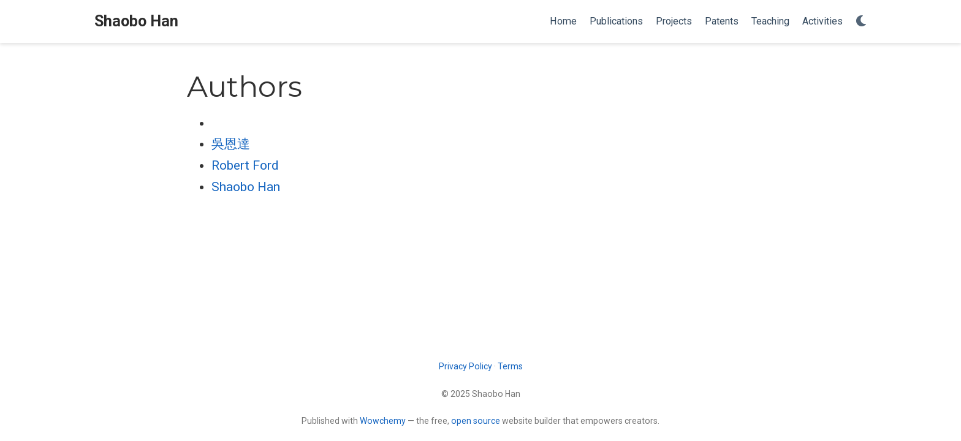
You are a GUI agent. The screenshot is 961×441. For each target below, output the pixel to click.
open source (475, 421)
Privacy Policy (465, 366)
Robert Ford (245, 165)
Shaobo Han (136, 21)
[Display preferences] (861, 22)
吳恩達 (230, 144)
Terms (510, 366)
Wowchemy (383, 421)
